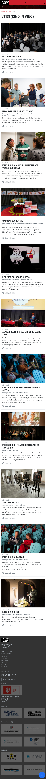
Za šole (4, 662)
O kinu (3, 664)
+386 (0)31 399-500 (7, 651)
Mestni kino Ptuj (6, 11)
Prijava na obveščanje (10, 679)
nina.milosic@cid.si (7, 653)
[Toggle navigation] (25, 2)
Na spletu (4, 666)
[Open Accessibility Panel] (42, 775)
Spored (4, 656)
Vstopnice (5, 658)
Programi (4, 660)
